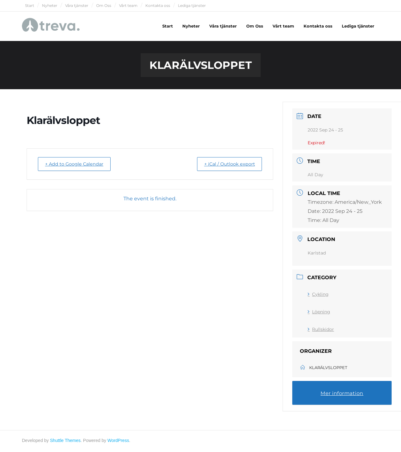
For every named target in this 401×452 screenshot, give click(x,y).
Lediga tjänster (192, 5)
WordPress (118, 441)
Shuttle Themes (65, 441)
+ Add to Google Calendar (77, 165)
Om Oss (103, 5)
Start (29, 5)
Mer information (341, 395)
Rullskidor (321, 330)
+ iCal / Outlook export (227, 165)
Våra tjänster (76, 5)
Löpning (319, 313)
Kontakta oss (157, 5)
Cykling (318, 295)
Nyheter (49, 5)
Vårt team (128, 5)
